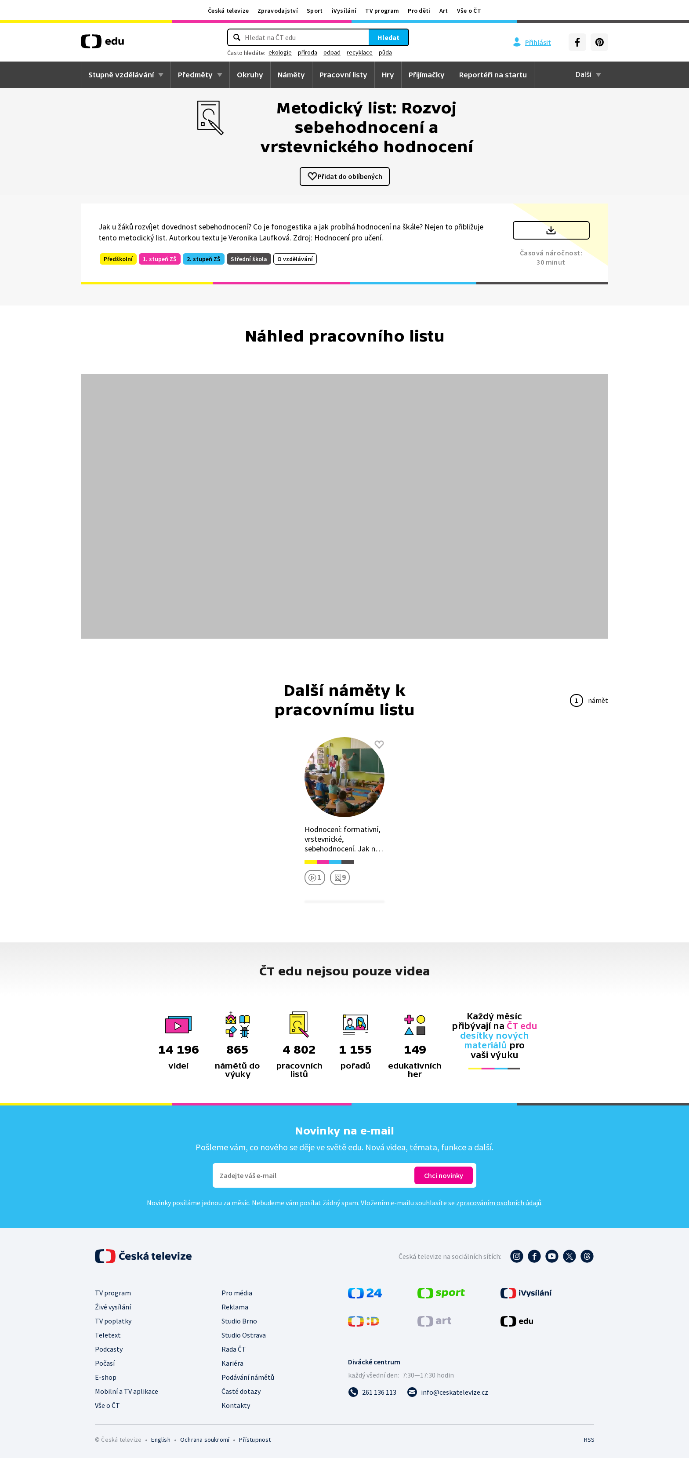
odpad (332, 52)
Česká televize (228, 11)
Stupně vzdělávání (121, 75)
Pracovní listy (343, 75)
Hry (388, 75)
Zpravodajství (277, 11)
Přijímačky (427, 75)
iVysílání (344, 11)
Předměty (195, 75)
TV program (382, 11)
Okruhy (250, 75)
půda (385, 52)
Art (443, 11)
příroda (307, 52)
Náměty (291, 75)
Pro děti (419, 11)
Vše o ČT (469, 11)
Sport (315, 11)
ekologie (280, 52)
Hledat (388, 37)
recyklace (360, 52)
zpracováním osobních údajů (498, 1202)
